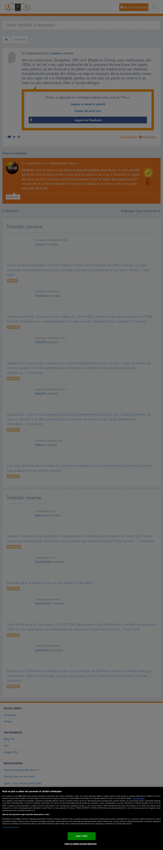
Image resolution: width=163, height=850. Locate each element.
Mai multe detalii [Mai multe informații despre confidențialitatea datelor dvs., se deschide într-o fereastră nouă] (139, 798)
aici (85, 805)
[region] (81, 818)
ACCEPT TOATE (82, 836)
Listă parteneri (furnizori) (10, 827)
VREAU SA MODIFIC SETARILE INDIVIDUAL (80, 844)
